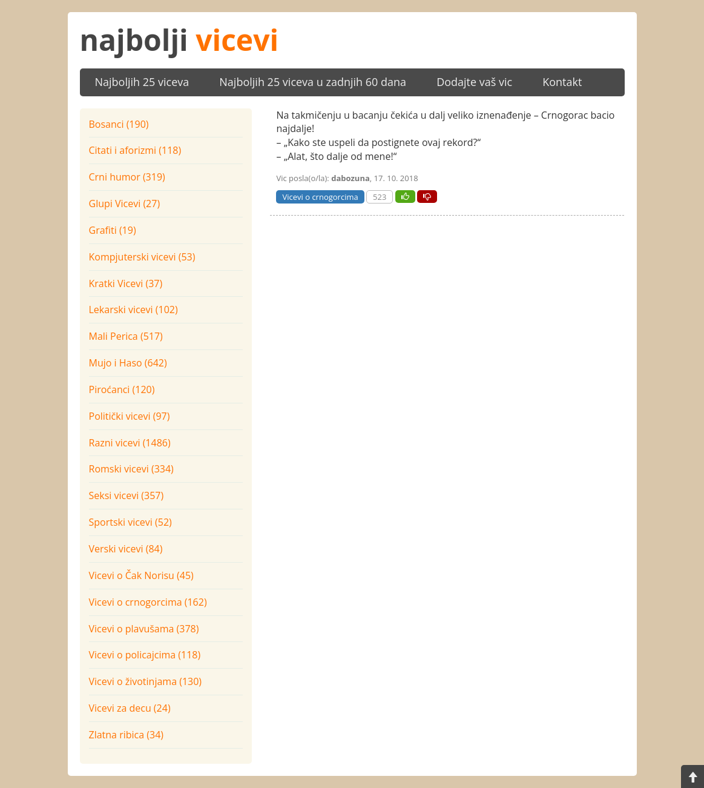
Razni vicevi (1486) (130, 442)
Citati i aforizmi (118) (135, 150)
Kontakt (562, 81)
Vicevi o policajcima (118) (145, 654)
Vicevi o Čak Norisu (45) (141, 575)
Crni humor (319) (127, 177)
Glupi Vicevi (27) (124, 203)
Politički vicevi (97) (129, 416)
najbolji (179, 39)
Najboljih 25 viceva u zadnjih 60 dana (312, 81)
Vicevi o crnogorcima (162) (148, 602)
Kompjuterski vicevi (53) (142, 256)
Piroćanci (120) (122, 389)
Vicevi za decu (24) (130, 708)
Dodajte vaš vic (474, 81)
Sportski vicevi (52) (130, 522)
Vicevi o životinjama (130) (145, 681)
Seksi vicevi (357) (126, 495)
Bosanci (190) (119, 124)
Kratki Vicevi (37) (126, 283)
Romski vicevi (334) (131, 468)
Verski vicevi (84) (126, 548)
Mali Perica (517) (126, 336)
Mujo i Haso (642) (128, 362)
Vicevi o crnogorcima (320, 196)
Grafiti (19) (112, 230)
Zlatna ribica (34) (126, 734)
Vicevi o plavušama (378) (144, 628)
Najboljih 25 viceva (142, 81)
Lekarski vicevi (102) (133, 309)
